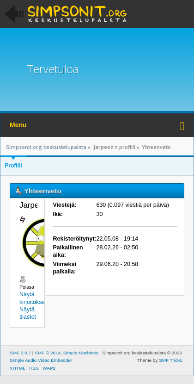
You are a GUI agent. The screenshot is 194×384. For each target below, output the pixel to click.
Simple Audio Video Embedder (41, 360)
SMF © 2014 (48, 352)
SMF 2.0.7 (20, 352)
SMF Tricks (170, 360)
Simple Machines (80, 352)
